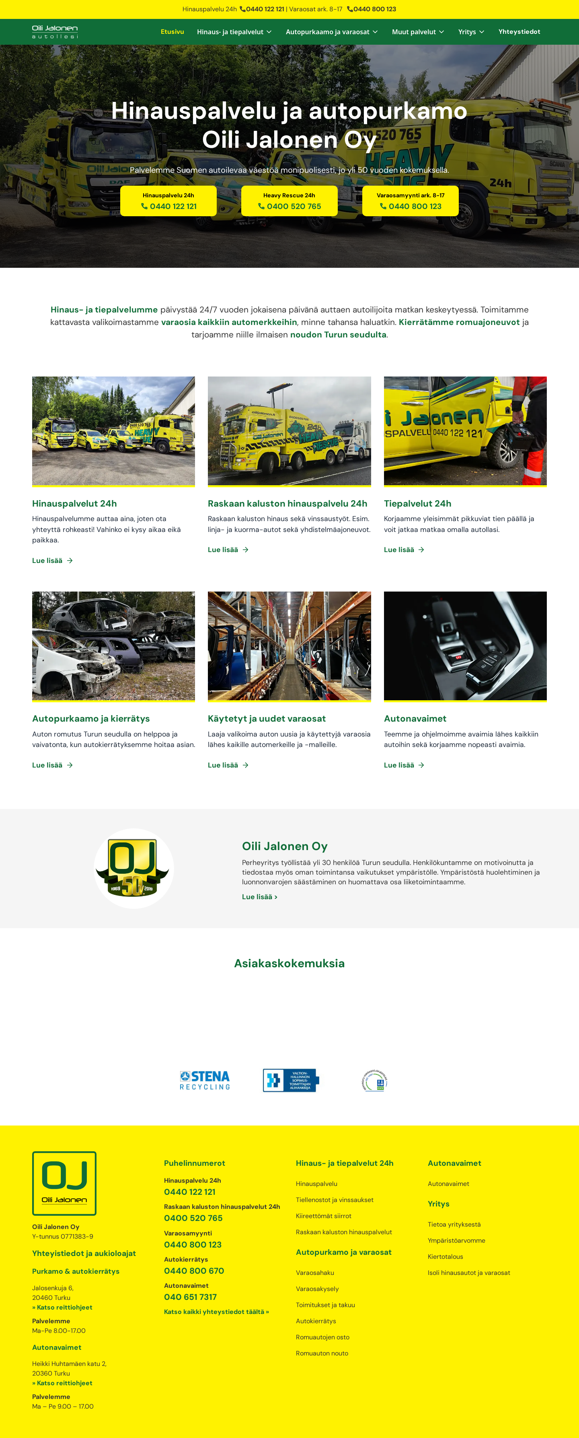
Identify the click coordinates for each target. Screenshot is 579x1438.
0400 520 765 (193, 1185)
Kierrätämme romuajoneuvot (459, 322)
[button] (235, 31)
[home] (55, 31)
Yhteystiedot (519, 31)
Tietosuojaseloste (243, 1423)
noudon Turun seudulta (338, 334)
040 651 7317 (190, 1264)
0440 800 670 (194, 1238)
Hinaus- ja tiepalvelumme (104, 309)
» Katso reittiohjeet (62, 1275)
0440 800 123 (371, 9)
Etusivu (172, 31)
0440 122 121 (261, 9)
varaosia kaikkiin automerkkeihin (229, 322)
